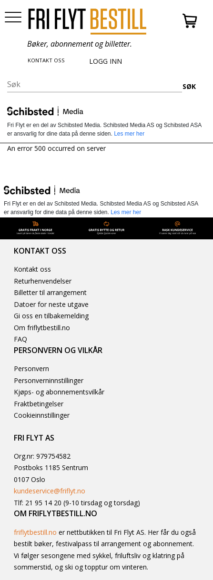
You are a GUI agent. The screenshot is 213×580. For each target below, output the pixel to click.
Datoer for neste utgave (51, 304)
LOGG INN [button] (105, 61)
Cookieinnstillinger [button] (42, 415)
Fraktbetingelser (38, 403)
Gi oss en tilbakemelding (51, 315)
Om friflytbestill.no (42, 327)
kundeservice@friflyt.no (49, 490)
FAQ (20, 339)
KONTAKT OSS (46, 60)
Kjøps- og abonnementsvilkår (59, 391)
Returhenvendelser (42, 280)
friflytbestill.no (35, 532)
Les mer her (129, 133)
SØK (189, 86)
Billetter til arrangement (50, 292)
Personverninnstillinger (48, 380)
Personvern (31, 368)
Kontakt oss (32, 269)
